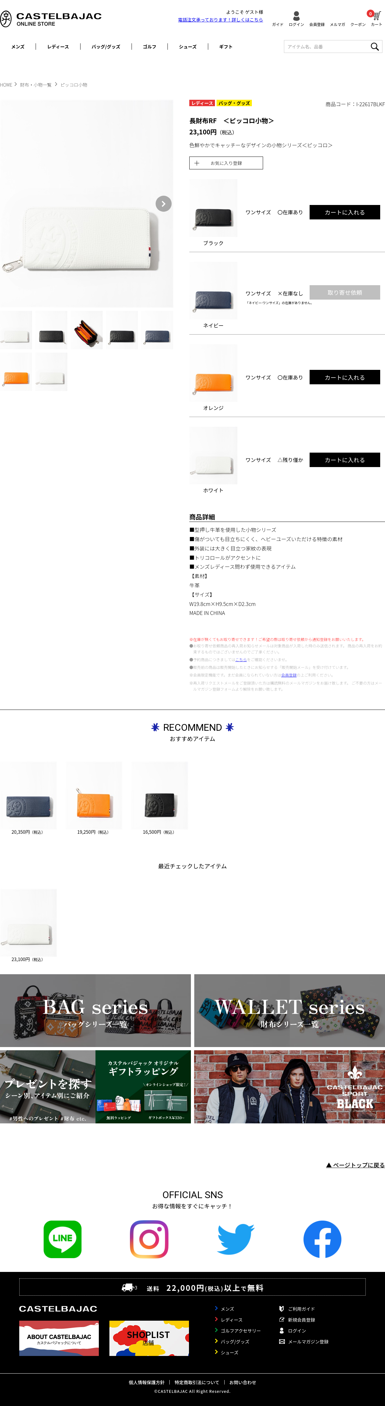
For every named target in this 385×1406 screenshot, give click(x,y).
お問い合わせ (242, 1382)
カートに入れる (345, 212)
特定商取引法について (197, 1382)
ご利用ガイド (301, 1309)
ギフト (226, 46)
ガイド (278, 23)
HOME (6, 84)
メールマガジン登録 (308, 1341)
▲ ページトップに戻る (355, 1165)
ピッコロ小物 (73, 84)
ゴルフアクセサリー (241, 1331)
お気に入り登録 (226, 163)
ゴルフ (149, 46)
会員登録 (317, 23)
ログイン (296, 23)
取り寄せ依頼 (345, 292)
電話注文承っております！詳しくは (220, 19)
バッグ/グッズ (106, 46)
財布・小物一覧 (36, 84)
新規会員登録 (301, 1320)
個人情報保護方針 (147, 1382)
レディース (58, 46)
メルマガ (337, 23)
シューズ (188, 46)
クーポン (358, 23)
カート (376, 18)
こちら (241, 659)
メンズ (18, 46)
